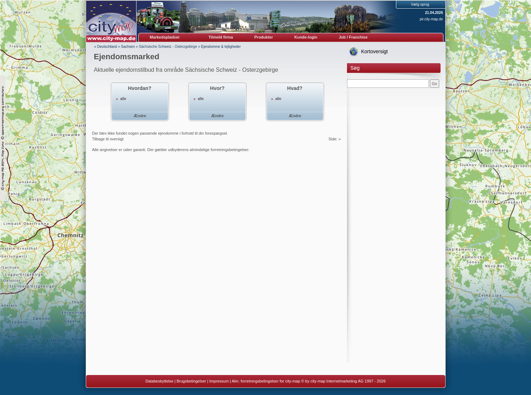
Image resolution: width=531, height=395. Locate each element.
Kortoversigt (374, 51)
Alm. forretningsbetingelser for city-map (266, 381)
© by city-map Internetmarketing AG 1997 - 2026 (343, 381)
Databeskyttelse (159, 381)
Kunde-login (305, 37)
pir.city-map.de (431, 19)
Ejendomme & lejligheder (221, 47)
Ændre (140, 116)
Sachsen (128, 47)
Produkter (263, 37)
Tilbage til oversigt (108, 139)
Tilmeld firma (221, 37)
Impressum (219, 381)
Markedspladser (165, 37)
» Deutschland (105, 47)
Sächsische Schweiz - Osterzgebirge (168, 47)
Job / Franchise (353, 37)
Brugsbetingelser (191, 381)
